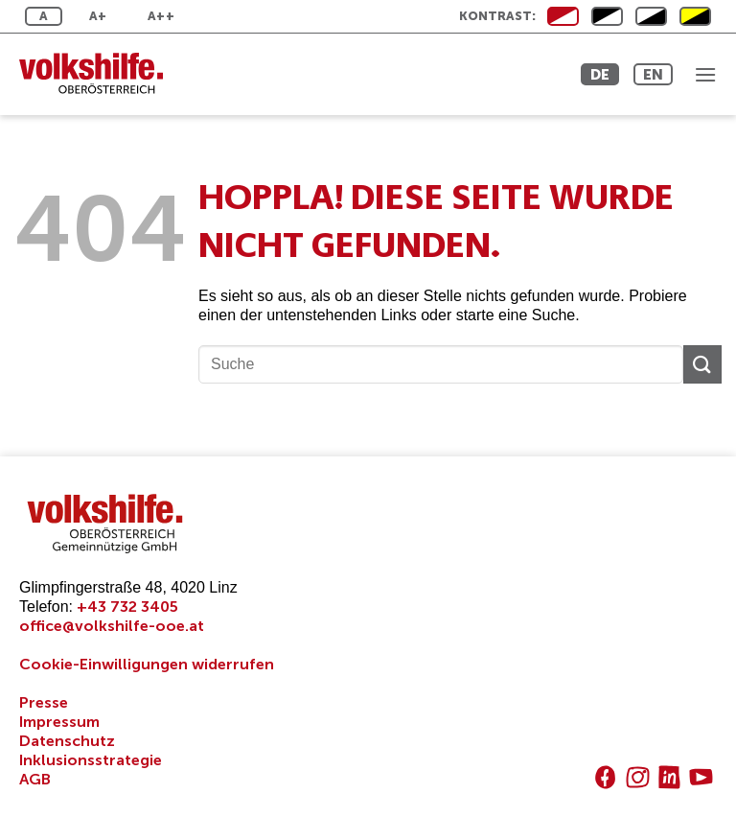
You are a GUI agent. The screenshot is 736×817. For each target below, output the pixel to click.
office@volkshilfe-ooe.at (111, 626)
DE (600, 74)
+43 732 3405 (127, 606)
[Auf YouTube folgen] (701, 777)
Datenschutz (67, 741)
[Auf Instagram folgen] (638, 777)
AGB (35, 779)
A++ (161, 16)
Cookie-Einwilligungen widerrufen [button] (146, 664)
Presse (43, 702)
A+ (98, 16)
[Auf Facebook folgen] (605, 777)
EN (653, 74)
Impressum (59, 721)
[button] (705, 74)
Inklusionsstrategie (90, 760)
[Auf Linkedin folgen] (669, 777)
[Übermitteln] (702, 364)
